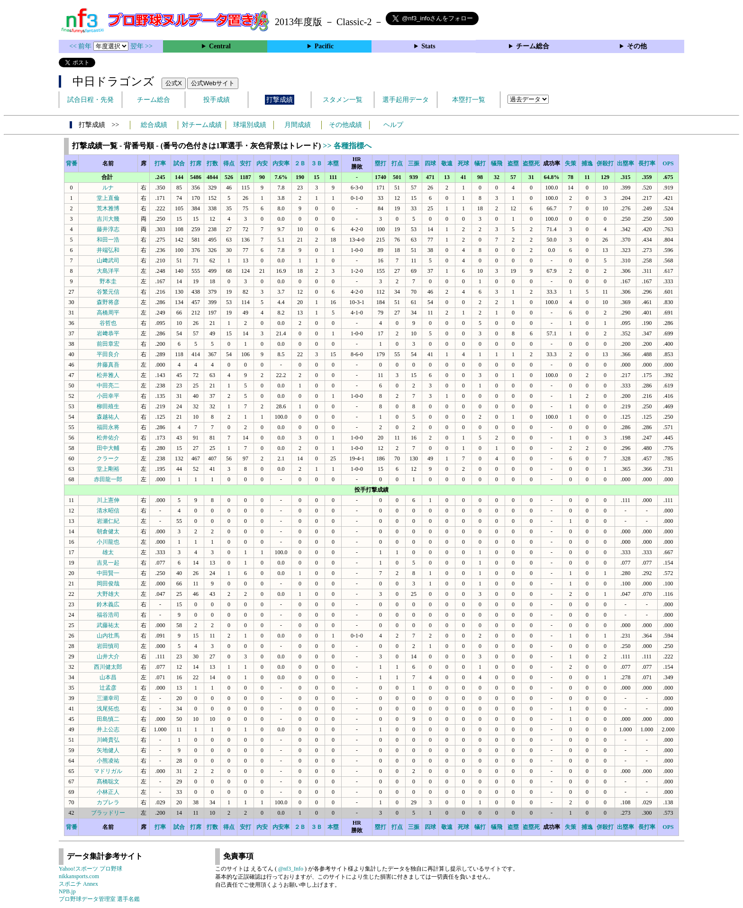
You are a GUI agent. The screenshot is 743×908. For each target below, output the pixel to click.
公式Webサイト (213, 83)
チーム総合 (532, 46)
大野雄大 (108, 594)
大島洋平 (108, 271)
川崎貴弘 (108, 740)
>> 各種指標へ (347, 146)
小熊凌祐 (108, 760)
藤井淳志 (108, 229)
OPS (667, 163)
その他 (637, 46)
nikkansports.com (79, 876)
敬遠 (447, 163)
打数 (212, 163)
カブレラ (108, 802)
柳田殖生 (108, 406)
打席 (195, 163)
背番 (71, 163)
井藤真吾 (108, 364)
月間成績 (297, 124)
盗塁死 (531, 163)
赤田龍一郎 (108, 479)
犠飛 (496, 163)
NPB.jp (67, 891)
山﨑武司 (108, 260)
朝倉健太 (108, 531)
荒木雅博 (108, 208)
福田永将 (108, 427)
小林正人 (108, 792)
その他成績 (345, 124)
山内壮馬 (108, 635)
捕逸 (587, 163)
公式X (173, 83)
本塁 (333, 163)
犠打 (480, 163)
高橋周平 (108, 312)
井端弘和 (108, 250)
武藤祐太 (108, 625)
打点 (397, 163)
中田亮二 (108, 385)
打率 (160, 163)
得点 (229, 163)
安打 (245, 163)
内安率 (281, 163)
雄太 (108, 552)
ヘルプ (393, 124)
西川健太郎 (108, 667)
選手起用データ (405, 99)
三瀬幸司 (108, 698)
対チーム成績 (202, 124)
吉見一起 (108, 562)
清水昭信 (108, 510)
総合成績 (154, 124)
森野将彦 (108, 302)
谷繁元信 (108, 291)
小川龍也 (108, 542)
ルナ (108, 187)
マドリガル (108, 771)
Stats (428, 46)
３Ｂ (316, 163)
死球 (463, 163)
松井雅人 (108, 375)
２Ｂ (300, 163)
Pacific (324, 46)
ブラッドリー (108, 812)
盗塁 (513, 163)
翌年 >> (141, 46)
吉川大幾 (108, 219)
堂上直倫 (108, 198)
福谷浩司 (108, 614)
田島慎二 (108, 719)
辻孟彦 (108, 687)
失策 (570, 163)
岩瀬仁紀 (108, 521)
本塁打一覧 (468, 99)
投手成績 (216, 99)
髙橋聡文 (108, 781)
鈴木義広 (108, 604)
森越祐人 (108, 417)
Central (220, 46)
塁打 (380, 163)
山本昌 (108, 677)
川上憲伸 (108, 500)
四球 (430, 163)
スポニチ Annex (78, 884)
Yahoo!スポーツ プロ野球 (90, 868)
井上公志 (108, 729)
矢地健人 (108, 750)
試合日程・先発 (90, 99)
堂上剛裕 (108, 469)
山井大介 (108, 656)
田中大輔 (108, 448)
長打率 (646, 163)
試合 (179, 163)
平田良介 (108, 354)
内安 (262, 163)
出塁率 (625, 163)
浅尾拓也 (108, 708)
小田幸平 (108, 396)
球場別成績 (249, 124)
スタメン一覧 (342, 99)
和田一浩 (108, 239)
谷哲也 (108, 323)
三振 (413, 163)
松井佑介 (108, 437)
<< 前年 (81, 46)
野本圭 (108, 281)
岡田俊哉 (108, 583)
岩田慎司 (108, 646)
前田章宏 (108, 344)
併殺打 (605, 163)
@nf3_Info (290, 868)
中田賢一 (108, 573)
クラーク (108, 458)
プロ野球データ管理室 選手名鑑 (99, 899)
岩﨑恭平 (108, 333)
